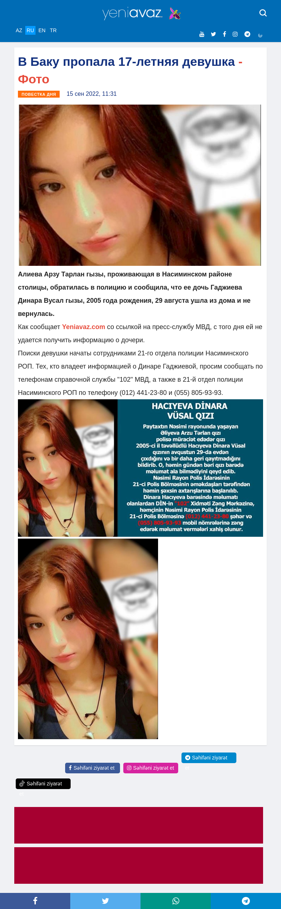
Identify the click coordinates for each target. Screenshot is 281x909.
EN (41, 30)
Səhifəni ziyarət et (92, 768)
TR (53, 30)
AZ (19, 30)
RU (30, 30)
